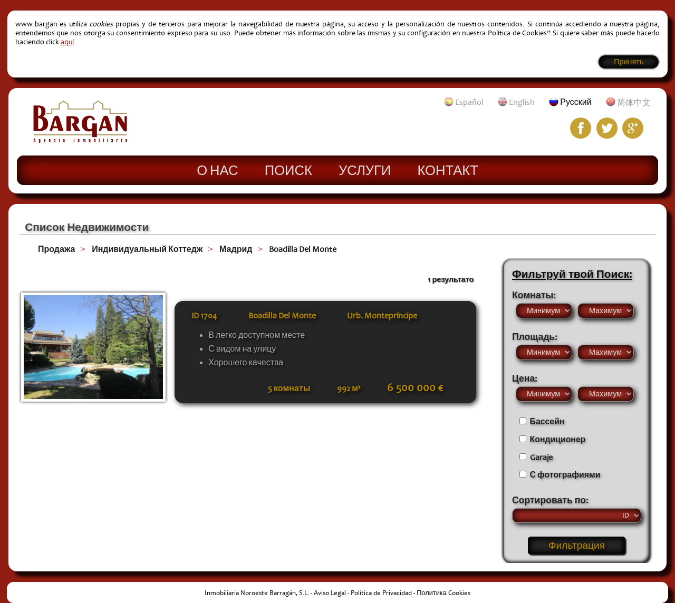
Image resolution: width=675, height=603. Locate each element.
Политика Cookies (443, 593)
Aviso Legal (330, 593)
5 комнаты (289, 388)
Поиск (288, 170)
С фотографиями (565, 475)
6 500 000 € (415, 388)
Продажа (56, 249)
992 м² (348, 388)
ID (204, 315)
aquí (67, 41)
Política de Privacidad (381, 593)
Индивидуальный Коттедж (147, 249)
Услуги (365, 170)
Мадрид (235, 249)
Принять (628, 61)
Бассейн (547, 421)
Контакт (447, 170)
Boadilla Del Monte (302, 249)
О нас (217, 170)
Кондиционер (558, 439)
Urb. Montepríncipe (382, 315)
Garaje (541, 457)
